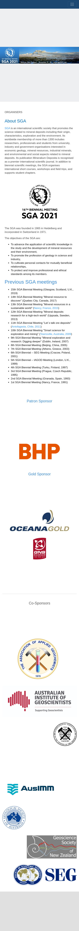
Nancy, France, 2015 (46, 308)
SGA (7, 128)
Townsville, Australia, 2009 (55, 334)
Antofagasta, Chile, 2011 (26, 326)
